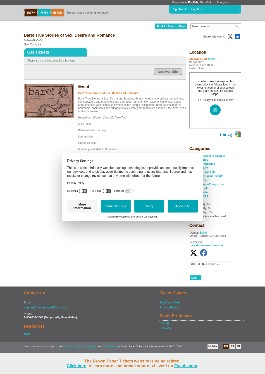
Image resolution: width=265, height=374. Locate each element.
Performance (206, 164)
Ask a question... (213, 268)
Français (222, 2)
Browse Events (169, 309)
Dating (205, 192)
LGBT (204, 196)
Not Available (168, 71)
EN (226, 348)
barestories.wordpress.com (207, 245)
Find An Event (166, 26)
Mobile (212, 348)
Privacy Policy (88, 348)
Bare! (203, 232)
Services (165, 330)
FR (238, 348)
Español (205, 2)
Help (182, 26)
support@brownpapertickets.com (45, 309)
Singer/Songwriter (212, 184)
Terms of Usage (71, 348)
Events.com (185, 366)
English (193, 2)
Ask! (194, 280)
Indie (204, 180)
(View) (211, 59)
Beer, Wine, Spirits (211, 176)
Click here (76, 366)
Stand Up (210, 172)
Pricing (164, 325)
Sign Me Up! (180, 9)
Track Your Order (170, 304)
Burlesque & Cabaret (211, 155)
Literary (203, 159)
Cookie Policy (110, 348)
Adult (204, 188)
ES (232, 348)
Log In (195, 9)
